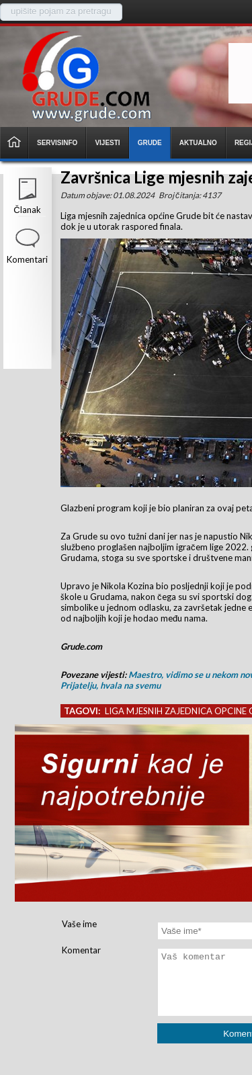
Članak (26, 209)
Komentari (27, 259)
